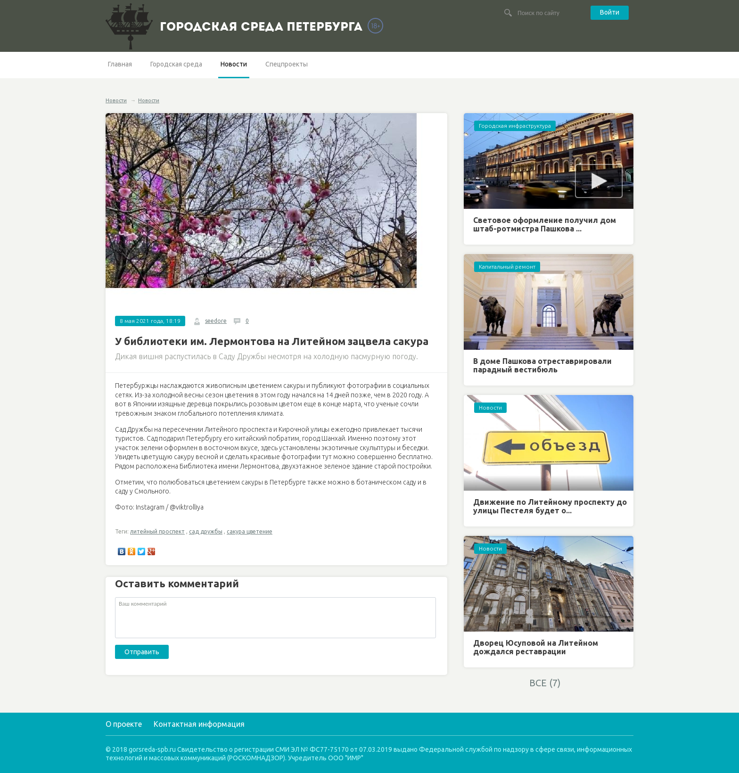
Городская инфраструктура (515, 126)
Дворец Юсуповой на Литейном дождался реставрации (535, 647)
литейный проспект (157, 531)
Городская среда (176, 64)
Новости (234, 64)
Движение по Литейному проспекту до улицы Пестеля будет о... (550, 506)
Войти (609, 12)
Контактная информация (199, 724)
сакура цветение (249, 531)
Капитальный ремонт (507, 266)
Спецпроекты (286, 64)
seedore (216, 321)
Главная (120, 64)
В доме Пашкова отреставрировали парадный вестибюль (542, 365)
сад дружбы (205, 531)
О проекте (124, 724)
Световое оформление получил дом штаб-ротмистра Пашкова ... (544, 224)
